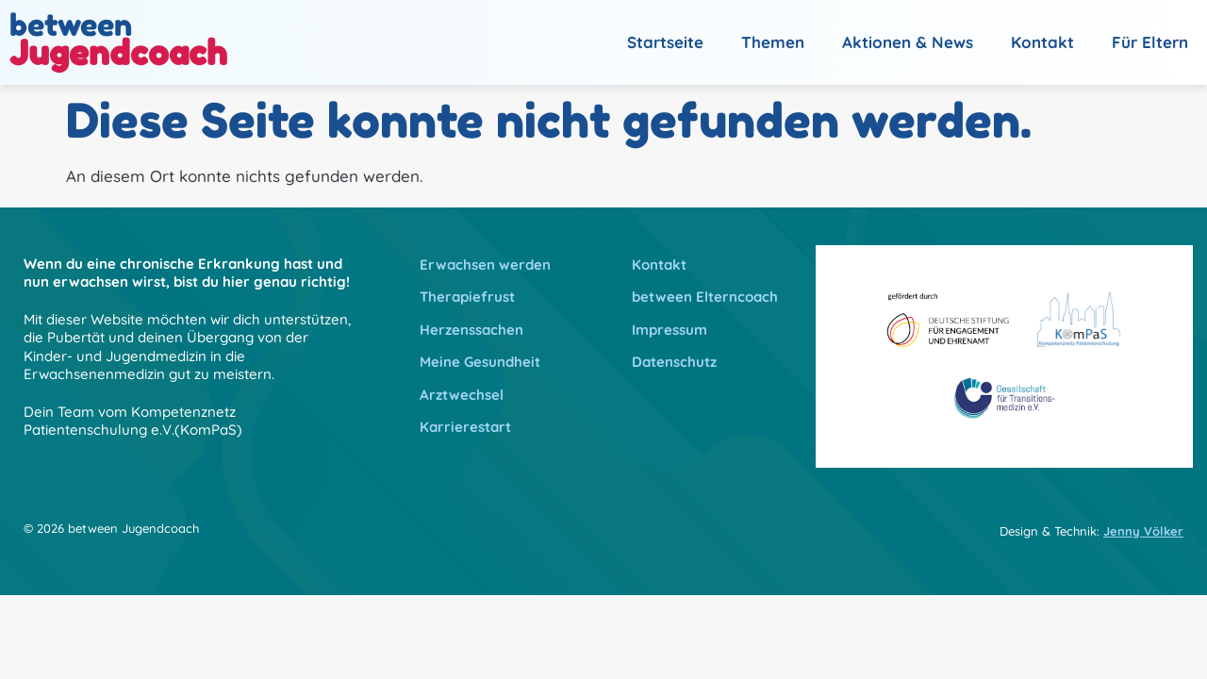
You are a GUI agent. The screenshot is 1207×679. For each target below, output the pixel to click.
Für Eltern (1150, 42)
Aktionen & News (907, 42)
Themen (772, 42)
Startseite (665, 42)
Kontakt (1042, 42)
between (70, 25)
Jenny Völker (1143, 530)
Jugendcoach (118, 52)
